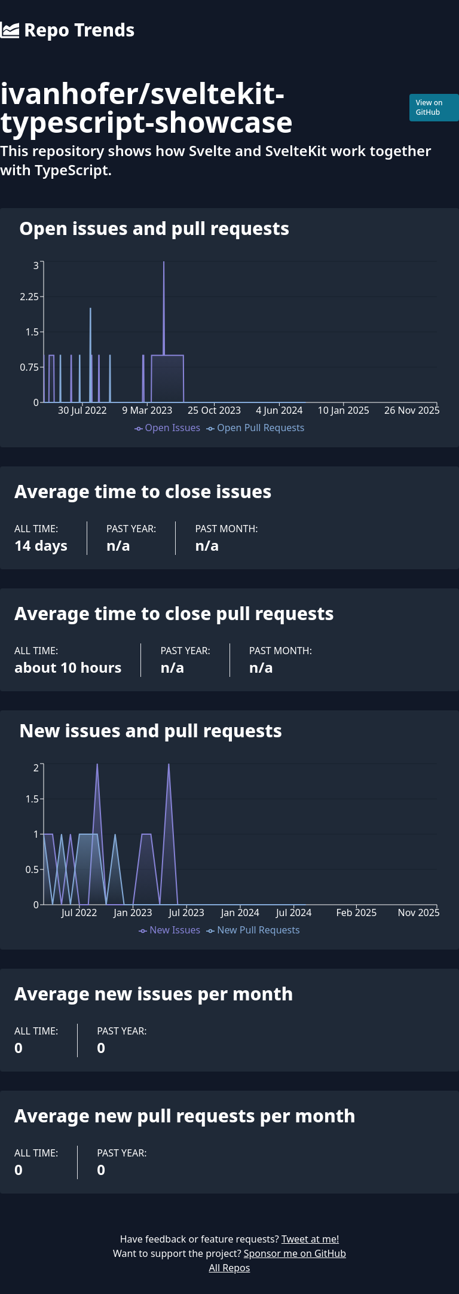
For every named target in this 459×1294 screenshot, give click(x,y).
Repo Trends (67, 30)
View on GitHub (429, 107)
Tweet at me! (310, 1239)
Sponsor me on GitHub (295, 1253)
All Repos (229, 1267)
